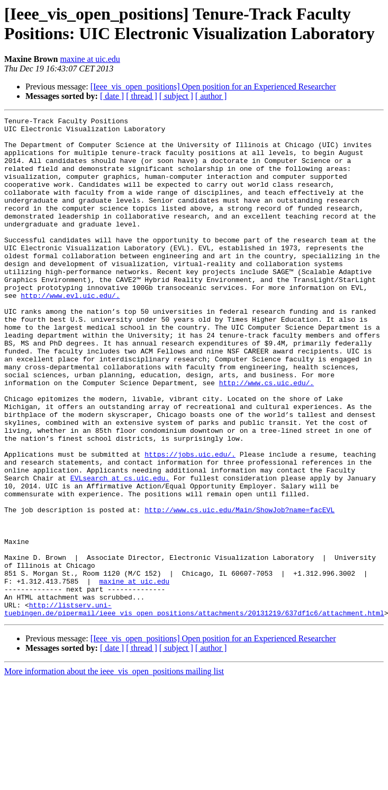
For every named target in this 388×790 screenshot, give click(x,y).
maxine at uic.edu (90, 59)
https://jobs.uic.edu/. (190, 522)
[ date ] (112, 96)
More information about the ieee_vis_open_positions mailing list (114, 771)
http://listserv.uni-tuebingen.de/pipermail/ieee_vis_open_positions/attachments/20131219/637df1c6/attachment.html (194, 708)
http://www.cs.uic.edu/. (266, 436)
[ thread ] (141, 96)
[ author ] (211, 96)
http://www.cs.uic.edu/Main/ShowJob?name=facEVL (240, 589)
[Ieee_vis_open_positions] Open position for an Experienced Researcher (213, 86)
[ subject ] (176, 96)
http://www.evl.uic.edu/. (70, 332)
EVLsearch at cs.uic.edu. (119, 551)
